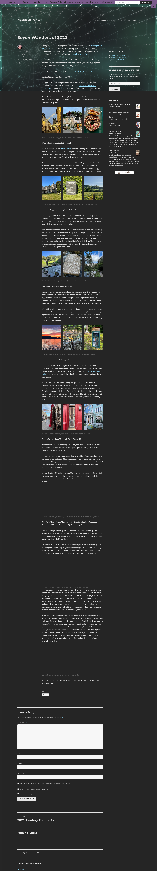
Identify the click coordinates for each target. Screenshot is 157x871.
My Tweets (20, 870)
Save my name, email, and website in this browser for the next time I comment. (45, 784)
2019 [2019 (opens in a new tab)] (74, 71)
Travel (32, 62)
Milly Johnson (115, 107)
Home (96, 20)
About (104, 20)
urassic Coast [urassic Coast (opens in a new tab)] (66, 149)
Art (26, 59)
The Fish (112, 123)
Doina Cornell (115, 153)
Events (127, 20)
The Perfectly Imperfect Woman (119, 104)
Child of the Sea (114, 151)
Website (20, 773)
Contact (136, 20)
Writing (20, 64)
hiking (30, 59)
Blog (120, 20)
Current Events (22, 57)
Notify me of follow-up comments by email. (34, 789)
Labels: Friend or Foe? (118, 55)
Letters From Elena (115, 132)
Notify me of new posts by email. (30, 794)
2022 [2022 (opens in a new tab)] (92, 71)
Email (20, 763)
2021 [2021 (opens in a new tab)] (84, 71)
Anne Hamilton (116, 134)
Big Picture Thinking (117, 60)
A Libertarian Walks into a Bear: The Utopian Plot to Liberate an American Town (121, 115)
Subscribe (114, 89)
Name (20, 753)
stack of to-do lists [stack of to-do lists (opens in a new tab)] (80, 54)
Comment (22, 723)
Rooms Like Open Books (118, 57)
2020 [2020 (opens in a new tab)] (79, 71)
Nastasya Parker (29, 19)
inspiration (21, 62)
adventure (20, 59)
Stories (112, 20)
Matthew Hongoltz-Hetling (120, 119)
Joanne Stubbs (115, 125)
